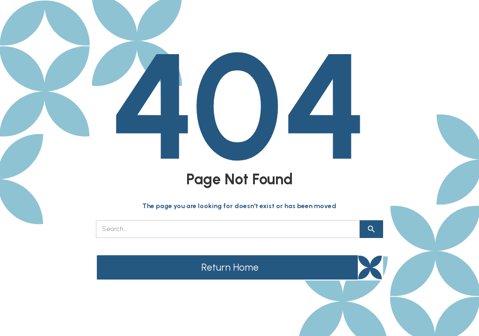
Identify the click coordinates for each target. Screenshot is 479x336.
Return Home (230, 267)
